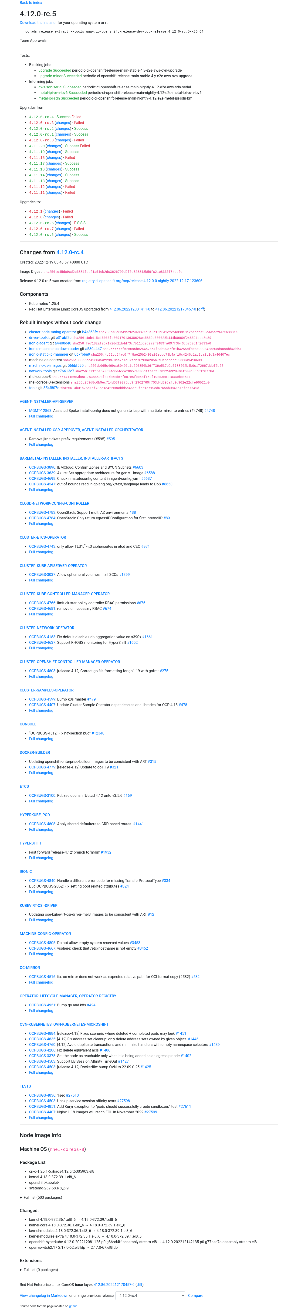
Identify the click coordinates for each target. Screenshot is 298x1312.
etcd (24, 786)
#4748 (209, 410)
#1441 (138, 824)
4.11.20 (37, 146)
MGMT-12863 (40, 410)
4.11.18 (37, 158)
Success (64, 117)
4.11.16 (37, 169)
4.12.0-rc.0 (41, 140)
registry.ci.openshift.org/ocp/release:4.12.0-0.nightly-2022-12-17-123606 (142, 281)
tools (33, 388)
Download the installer (38, 22)
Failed (76, 117)
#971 (145, 546)
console (28, 724)
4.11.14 (37, 175)
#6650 (167, 484)
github (73, 1306)
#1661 (147, 637)
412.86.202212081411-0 (130, 309)
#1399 (124, 574)
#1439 (214, 1044)
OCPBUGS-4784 (42, 518)
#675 (141, 603)
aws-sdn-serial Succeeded (59, 87)
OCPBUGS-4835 (42, 1039)
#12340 (98, 733)
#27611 (184, 1106)
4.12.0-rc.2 (41, 129)
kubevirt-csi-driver (39, 905)
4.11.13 (37, 181)
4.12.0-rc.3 (41, 123)
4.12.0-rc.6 (41, 235)
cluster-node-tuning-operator (52, 332)
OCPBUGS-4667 (42, 948)
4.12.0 (36, 217)
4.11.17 (37, 164)
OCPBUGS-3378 (42, 1056)
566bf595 (76, 365)
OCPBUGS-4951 (42, 1005)
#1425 (145, 1067)
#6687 (146, 478)
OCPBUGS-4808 (42, 824)
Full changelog (41, 416)
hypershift (31, 843)
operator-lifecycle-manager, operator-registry (68, 996)
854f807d (52, 388)
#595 (110, 439)
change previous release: (94, 1295)
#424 (91, 1005)
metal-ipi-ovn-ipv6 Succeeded (62, 92)
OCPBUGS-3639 (42, 473)
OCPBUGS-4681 (42, 608)
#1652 (132, 642)
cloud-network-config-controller (54, 503)
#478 (183, 705)
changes (63, 122)
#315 (152, 761)
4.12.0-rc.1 (41, 135)
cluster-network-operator (47, 628)
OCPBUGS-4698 (42, 478)
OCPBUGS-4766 (42, 603)
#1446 (193, 1039)
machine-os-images (45, 365)
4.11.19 (37, 152)
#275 (164, 671)
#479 (91, 699)
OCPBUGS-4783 (42, 512)
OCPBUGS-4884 (42, 1033)
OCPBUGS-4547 (42, 484)
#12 (151, 914)
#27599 (150, 1112)
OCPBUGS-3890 (42, 467)
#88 (132, 512)
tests (25, 1086)
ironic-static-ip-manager (48, 354)
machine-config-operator (45, 933)
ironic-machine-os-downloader (54, 349)
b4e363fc (90, 332)
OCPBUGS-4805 (42, 943)
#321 (114, 767)
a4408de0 (63, 343)
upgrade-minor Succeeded (60, 76)
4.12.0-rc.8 (41, 223)
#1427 (123, 1061)
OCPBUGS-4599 (42, 699)
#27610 (72, 1095)
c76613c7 (66, 371)
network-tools (40, 371)
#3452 (142, 948)
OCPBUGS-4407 (42, 705)
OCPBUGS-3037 (42, 574)
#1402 (186, 1056)
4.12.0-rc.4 (41, 117)
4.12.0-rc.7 (41, 229)
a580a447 (93, 349)
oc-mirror (30, 967)
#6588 (149, 473)
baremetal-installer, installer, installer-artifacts (71, 458)
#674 (107, 608)
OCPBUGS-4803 (42, 671)
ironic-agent (39, 343)
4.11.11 (37, 193)
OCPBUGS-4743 (42, 546)
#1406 (105, 1050)
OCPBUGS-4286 (42, 1050)
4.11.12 (37, 187)
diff (201, 309)
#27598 (123, 1101)
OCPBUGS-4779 (42, 767)
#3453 (135, 943)
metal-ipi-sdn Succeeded (58, 98)
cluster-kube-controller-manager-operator (65, 594)
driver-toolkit (39, 337)
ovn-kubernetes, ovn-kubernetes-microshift (64, 1024)
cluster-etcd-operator (43, 537)
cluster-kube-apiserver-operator (53, 566)
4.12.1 (36, 212)
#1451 (181, 1033)
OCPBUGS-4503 (42, 1061)
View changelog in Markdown (44, 1295)
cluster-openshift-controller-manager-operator (70, 662)
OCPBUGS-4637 (42, 642)
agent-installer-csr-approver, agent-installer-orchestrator (81, 430)
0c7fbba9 (82, 354)
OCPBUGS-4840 (42, 880)
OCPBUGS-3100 (42, 795)
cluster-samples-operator (47, 690)
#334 (166, 880)
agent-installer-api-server (47, 401)
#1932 (106, 852)
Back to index (31, 2)
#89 (166, 518)
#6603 (138, 467)
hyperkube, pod (35, 815)
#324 (124, 886)
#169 (127, 795)
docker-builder (35, 752)
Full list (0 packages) (41, 1270)
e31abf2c (63, 337)
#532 (195, 977)
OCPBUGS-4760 (42, 1044)
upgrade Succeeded (54, 70)
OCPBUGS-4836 (42, 1095)
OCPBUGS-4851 (42, 1106)
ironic (26, 871)
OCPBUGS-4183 (42, 637)
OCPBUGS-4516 (42, 977)
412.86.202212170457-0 (176, 309)
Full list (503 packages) (43, 1197)
